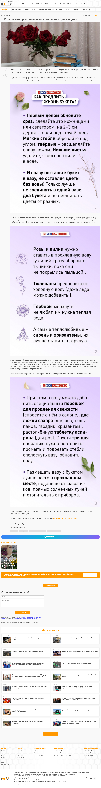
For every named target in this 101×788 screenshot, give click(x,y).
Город (30, 4)
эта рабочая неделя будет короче (65, 518)
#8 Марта (14, 531)
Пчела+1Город (86, 9)
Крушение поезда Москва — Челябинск (50, 9)
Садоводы (75, 9)
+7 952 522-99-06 (58, 750)
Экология (39, 4)
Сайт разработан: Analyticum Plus (22, 784)
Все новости (50, 734)
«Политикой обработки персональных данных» (26, 618)
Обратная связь (21, 757)
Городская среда (16, 9)
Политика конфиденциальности (62, 755)
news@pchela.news (59, 753)
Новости (22, 4)
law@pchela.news (61, 781)
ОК (99, 15)
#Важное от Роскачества (37, 531)
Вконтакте (37, 753)
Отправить (23, 612)
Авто (47, 4)
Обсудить (97, 531)
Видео (69, 4)
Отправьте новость (90, 575)
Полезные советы (29, 9)
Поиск (18, 753)
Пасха (67, 9)
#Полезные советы (54, 531)
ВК (96, 15)
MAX (92, 15)
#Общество (23, 531)
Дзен (35, 757)
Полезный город (21, 755)
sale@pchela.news (89, 753)
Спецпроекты (79, 4)
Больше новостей (50, 585)
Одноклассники (38, 755)
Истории (61, 4)
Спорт (53, 4)
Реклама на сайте (89, 755)
